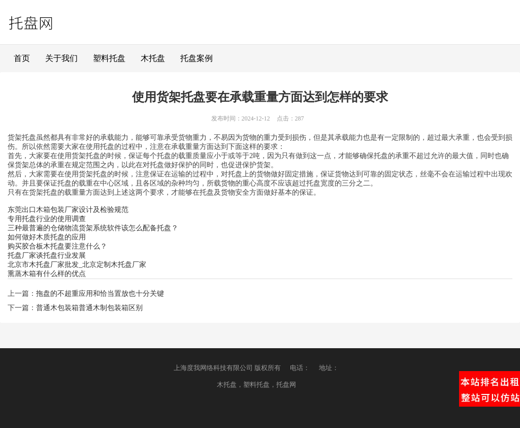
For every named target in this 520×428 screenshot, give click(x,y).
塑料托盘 (109, 58)
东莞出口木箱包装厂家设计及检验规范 (68, 209)
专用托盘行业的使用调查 (47, 219)
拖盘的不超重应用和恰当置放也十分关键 (100, 293)
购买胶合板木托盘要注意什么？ (57, 246)
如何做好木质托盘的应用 (47, 237)
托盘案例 (196, 58)
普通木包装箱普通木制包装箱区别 (89, 308)
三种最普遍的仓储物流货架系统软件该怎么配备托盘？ (93, 228)
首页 (22, 58)
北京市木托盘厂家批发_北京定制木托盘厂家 (77, 264)
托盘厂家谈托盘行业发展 (47, 255)
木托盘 (153, 58)
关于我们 (61, 58)
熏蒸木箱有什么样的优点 (47, 274)
